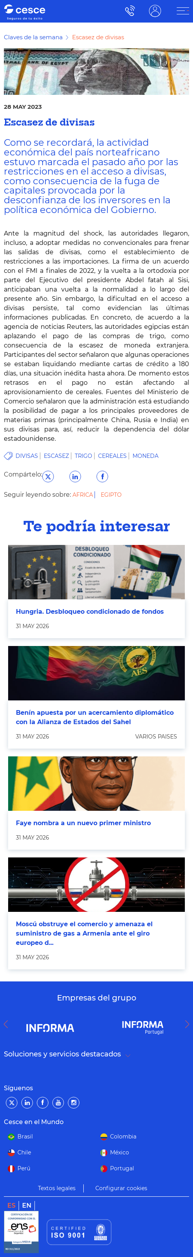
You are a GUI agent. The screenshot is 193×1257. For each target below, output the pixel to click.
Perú (23, 1168)
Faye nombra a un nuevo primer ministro (83, 823)
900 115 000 (128, 10)
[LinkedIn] (27, 1103)
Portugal (122, 1168)
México (119, 1152)
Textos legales (57, 1188)
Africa (83, 494)
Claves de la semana (33, 37)
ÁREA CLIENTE (155, 10)
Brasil (25, 1136)
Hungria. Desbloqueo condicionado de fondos (90, 611)
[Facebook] (42, 1103)
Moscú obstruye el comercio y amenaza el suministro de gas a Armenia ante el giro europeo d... (84, 933)
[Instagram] (73, 1103)
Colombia (123, 1136)
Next (189, 1024)
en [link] (26, 1205)
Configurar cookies (121, 1188)
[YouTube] (58, 1103)
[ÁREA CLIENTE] (183, 10)
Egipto (111, 494)
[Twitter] (11, 1103)
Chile (24, 1152)
